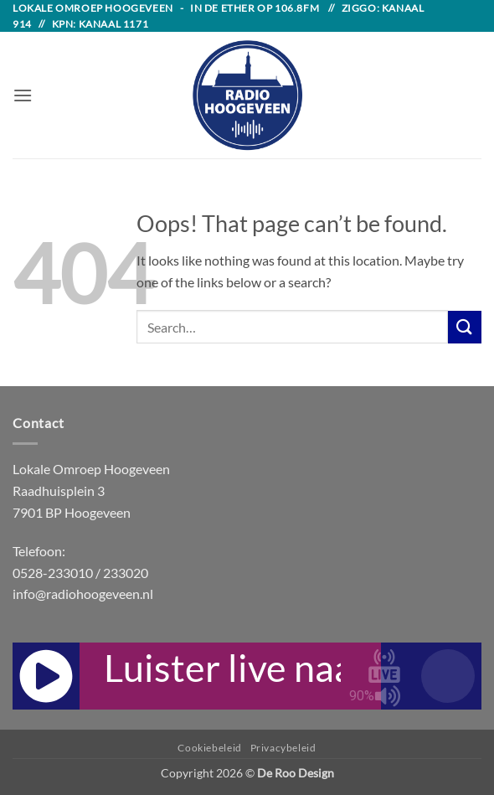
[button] (23, 95)
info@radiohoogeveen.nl (83, 593)
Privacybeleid (283, 747)
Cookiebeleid (209, 747)
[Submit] (464, 327)
